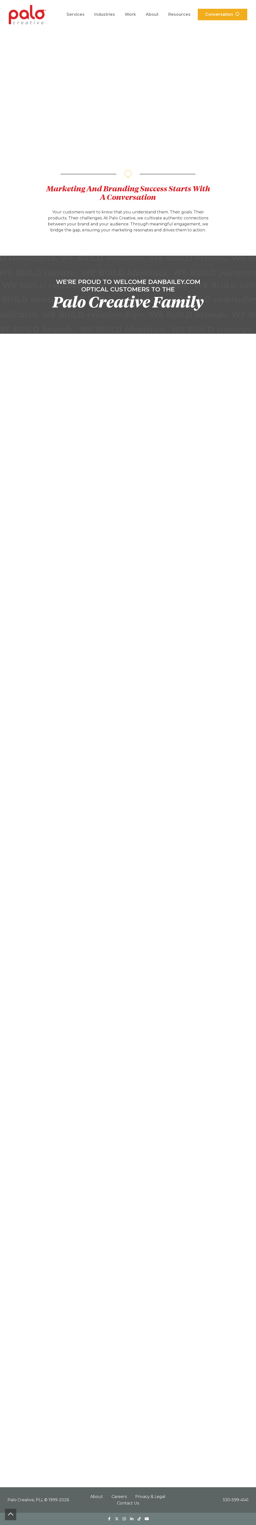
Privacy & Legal (150, 1496)
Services (75, 14)
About (152, 14)
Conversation (219, 14)
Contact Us (128, 1503)
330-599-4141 (235, 1499)
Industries (104, 14)
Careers (120, 1496)
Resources (179, 14)
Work (130, 14)
